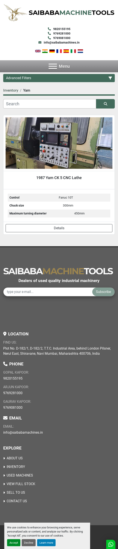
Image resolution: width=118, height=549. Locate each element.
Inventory (16, 467)
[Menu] (52, 66)
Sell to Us (16, 492)
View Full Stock (21, 484)
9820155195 (61, 29)
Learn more (46, 542)
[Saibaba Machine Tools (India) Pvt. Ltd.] (58, 271)
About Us (15, 458)
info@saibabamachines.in (61, 42)
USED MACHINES (20, 475)
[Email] (47, 292)
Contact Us (17, 501)
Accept (13, 542)
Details (59, 228)
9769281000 (61, 33)
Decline (28, 542)
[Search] (49, 104)
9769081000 (61, 38)
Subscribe (103, 292)
